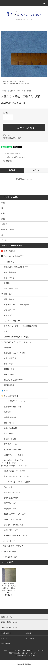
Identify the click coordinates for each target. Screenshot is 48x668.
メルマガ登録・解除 (19, 655)
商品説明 (12, 170)
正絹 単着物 (25, 83)
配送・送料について (28, 650)
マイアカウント (6, 633)
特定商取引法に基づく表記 (12, 138)
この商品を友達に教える (10, 154)
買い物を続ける (7, 161)
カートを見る (29, 638)
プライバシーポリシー (32, 653)
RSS (29, 655)
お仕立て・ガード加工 (20, 81)
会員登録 (28, 633)
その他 (10, 81)
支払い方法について (15, 650)
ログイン (4, 638)
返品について (7, 135)
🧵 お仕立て (11, 83)
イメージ (36, 170)
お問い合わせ (5, 643)
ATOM (33, 655)
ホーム (4, 81)
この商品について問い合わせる (12, 157)
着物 (18, 83)
